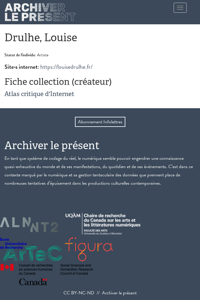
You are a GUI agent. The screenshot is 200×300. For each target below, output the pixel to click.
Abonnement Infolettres (100, 121)
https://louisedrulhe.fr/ (66, 66)
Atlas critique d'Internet (39, 94)
